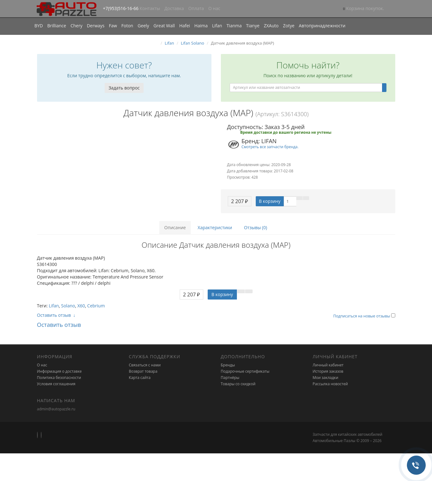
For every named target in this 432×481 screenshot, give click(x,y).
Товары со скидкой (238, 383)
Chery (76, 26)
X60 (81, 306)
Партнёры (230, 377)
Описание (175, 227)
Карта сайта (139, 377)
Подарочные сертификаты (245, 371)
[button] (363, 9)
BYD (39, 26)
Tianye (253, 26)
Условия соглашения (56, 383)
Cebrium (96, 306)
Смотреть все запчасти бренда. (270, 146)
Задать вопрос (123, 88)
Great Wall (164, 26)
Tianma (234, 26)
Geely (143, 26)
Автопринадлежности (322, 26)
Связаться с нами (145, 365)
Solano (68, 306)
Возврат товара (143, 371)
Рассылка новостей (330, 383)
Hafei (184, 26)
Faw (113, 26)
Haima (201, 26)
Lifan (217, 26)
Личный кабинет (328, 365)
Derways (95, 26)
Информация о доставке (59, 371)
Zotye (288, 26)
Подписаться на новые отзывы (362, 316)
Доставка (174, 8)
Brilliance (56, 26)
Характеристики (215, 227)
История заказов (328, 371)
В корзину (269, 201)
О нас (214, 8)
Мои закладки (325, 377)
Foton (127, 26)
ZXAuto (271, 26)
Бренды (228, 365)
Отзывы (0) (255, 227)
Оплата (196, 8)
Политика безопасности (59, 377)
